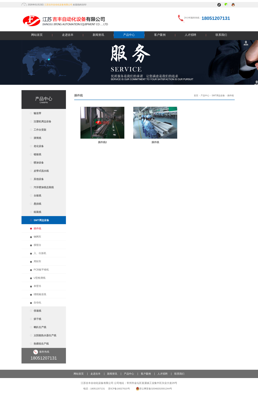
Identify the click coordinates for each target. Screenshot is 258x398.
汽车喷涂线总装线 (44, 187)
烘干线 (37, 319)
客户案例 (160, 34)
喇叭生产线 (40, 327)
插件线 (37, 228)
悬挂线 (37, 203)
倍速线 (37, 310)
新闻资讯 (98, 34)
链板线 (37, 154)
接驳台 (37, 244)
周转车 (37, 261)
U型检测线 (40, 277)
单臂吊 (37, 286)
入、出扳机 (40, 253)
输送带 (37, 113)
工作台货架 (40, 129)
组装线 (37, 212)
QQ (233, 5)
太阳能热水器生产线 (45, 335)
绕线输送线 (40, 294)
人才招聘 (190, 34)
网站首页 (37, 34)
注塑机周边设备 (42, 121)
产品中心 (129, 34)
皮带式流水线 (41, 170)
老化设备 (39, 146)
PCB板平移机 (41, 269)
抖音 (219, 5)
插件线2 (102, 142)
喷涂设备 (39, 162)
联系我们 (221, 34)
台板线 (37, 195)
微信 (226, 5)
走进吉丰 (67, 34)
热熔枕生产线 (41, 343)
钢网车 (37, 236)
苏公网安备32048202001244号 (154, 388)
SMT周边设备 (41, 220)
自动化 (37, 302)
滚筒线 (37, 137)
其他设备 (39, 179)
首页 (196, 95)
